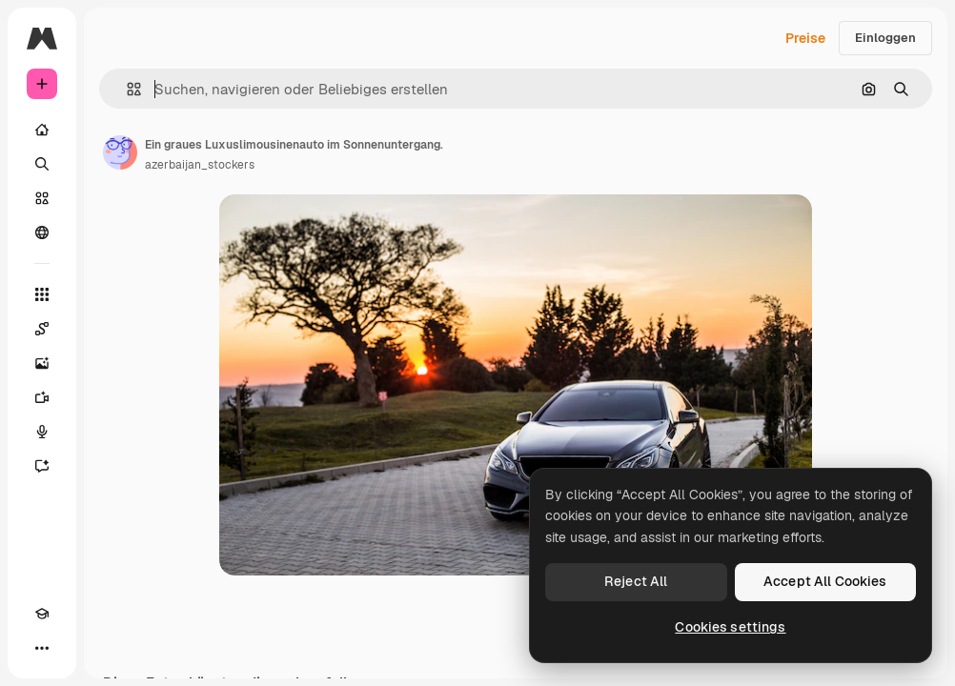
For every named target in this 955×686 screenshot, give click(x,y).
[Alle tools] (42, 294)
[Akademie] (42, 613)
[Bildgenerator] (42, 363)
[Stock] (42, 198)
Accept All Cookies (825, 581)
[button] (126, 89)
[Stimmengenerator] (42, 431)
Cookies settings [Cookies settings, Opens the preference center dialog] (730, 627)
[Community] (42, 232)
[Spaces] (42, 328)
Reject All (635, 581)
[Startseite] (42, 129)
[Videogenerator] (42, 397)
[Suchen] (42, 164)
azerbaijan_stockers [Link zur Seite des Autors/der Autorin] (199, 164)
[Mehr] (42, 648)
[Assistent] (42, 466)
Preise (805, 38)
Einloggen (885, 38)
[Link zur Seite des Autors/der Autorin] (120, 152)
